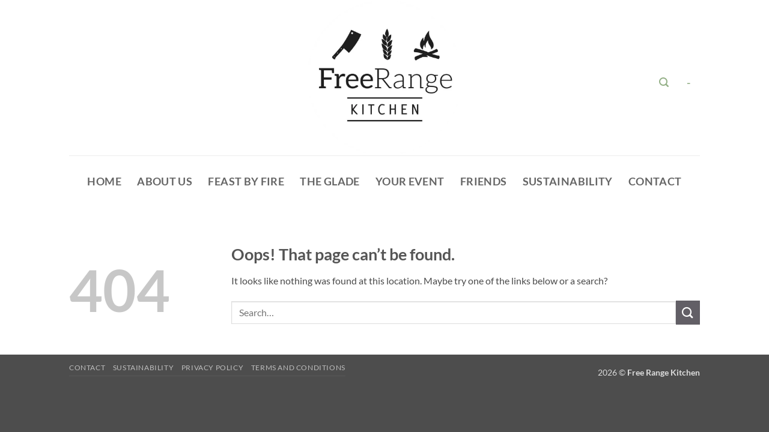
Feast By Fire (246, 181)
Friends (483, 181)
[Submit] (688, 312)
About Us (164, 181)
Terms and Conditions (298, 367)
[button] (664, 82)
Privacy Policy (212, 367)
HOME (104, 181)
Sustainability (568, 181)
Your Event (410, 181)
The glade (329, 181)
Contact (654, 181)
